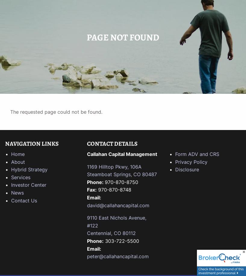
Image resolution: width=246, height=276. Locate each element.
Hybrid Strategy (29, 170)
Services (20, 177)
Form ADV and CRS (197, 154)
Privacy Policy (191, 162)
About (18, 162)
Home (18, 154)
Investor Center (28, 185)
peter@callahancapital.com (118, 256)
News (17, 193)
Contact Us (24, 201)
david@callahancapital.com (118, 205)
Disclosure (187, 170)
